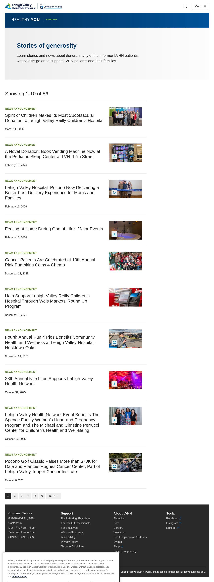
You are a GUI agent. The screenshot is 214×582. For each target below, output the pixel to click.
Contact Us (15, 523)
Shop (118, 547)
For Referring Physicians (75, 518)
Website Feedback (72, 532)
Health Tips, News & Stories (130, 537)
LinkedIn (172, 528)
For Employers (69, 527)
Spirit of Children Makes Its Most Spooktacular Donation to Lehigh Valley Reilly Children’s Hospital (54, 118)
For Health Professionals (75, 523)
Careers (118, 527)
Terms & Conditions (72, 546)
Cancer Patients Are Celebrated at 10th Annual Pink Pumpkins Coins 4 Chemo (50, 262)
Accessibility (68, 537)
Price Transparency (125, 551)
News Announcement (21, 108)
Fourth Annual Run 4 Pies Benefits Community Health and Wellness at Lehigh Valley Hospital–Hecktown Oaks (50, 342)
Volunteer (119, 532)
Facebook (173, 519)
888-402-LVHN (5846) (21, 518)
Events (118, 541)
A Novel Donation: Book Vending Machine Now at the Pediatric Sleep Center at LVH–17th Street (52, 154)
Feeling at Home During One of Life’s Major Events (54, 228)
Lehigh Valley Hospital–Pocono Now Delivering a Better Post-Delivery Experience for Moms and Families (52, 192)
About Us (119, 518)
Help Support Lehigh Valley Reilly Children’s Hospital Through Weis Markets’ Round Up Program (47, 301)
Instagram (173, 523)
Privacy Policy (69, 541)
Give (116, 523)
